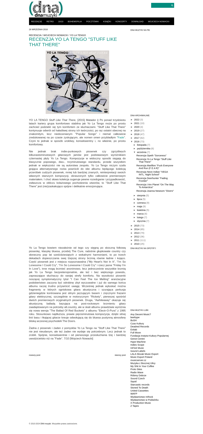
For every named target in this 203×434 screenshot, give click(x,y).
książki (107, 21)
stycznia (141, 221)
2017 (137, 137)
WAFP (134, 393)
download (137, 21)
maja (140, 206)
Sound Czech (138, 378)
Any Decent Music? (141, 314)
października (144, 148)
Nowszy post (34, 355)
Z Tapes (135, 405)
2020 (137, 127)
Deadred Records (140, 326)
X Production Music (141, 402)
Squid (134, 381)
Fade (121, 137)
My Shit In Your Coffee (142, 366)
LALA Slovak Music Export (144, 354)
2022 (137, 119)
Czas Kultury (137, 323)
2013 (137, 233)
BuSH (134, 320)
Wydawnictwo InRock (142, 396)
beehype (135, 317)
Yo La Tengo (78, 35)
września (142, 152)
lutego (140, 217)
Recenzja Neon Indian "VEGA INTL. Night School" (152, 173)
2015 (137, 225)
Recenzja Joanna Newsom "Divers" (155, 190)
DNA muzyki (45, 424)
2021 (137, 123)
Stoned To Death (139, 387)
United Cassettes (140, 390)
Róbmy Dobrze (138, 375)
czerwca (141, 202)
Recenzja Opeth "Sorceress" (151, 155)
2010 (137, 243)
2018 (137, 134)
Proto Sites (136, 369)
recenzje (36, 21)
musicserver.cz (138, 360)
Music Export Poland (141, 357)
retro (50, 21)
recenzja (35, 35)
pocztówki (92, 21)
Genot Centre (138, 338)
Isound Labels (138, 351)
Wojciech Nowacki (158, 21)
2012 (137, 236)
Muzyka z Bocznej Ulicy (143, 363)
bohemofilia (75, 21)
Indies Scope (137, 344)
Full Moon (136, 332)
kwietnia (141, 210)
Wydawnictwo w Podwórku (145, 399)
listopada (142, 144)
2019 (137, 130)
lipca (140, 199)
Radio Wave (137, 372)
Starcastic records (140, 384)
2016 (137, 141)
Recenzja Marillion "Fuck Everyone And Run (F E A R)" (154, 166)
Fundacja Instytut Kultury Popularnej (150, 335)
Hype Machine (138, 341)
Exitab (134, 329)
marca (140, 213)
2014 (137, 229)
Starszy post (120, 355)
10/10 (60, 21)
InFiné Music (137, 348)
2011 (137, 240)
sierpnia (141, 195)
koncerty (121, 21)
